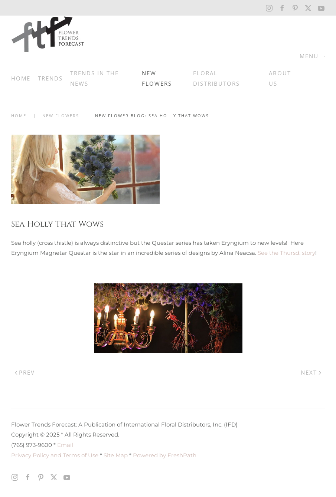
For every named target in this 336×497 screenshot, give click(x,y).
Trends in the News (94, 78)
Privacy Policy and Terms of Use (54, 455)
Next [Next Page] (311, 372)
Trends (50, 78)
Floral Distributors (216, 78)
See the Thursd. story (286, 252)
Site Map (116, 455)
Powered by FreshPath (164, 455)
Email (65, 444)
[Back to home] (48, 34)
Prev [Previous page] (25, 372)
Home (20, 78)
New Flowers (157, 78)
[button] (312, 56)
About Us (280, 78)
